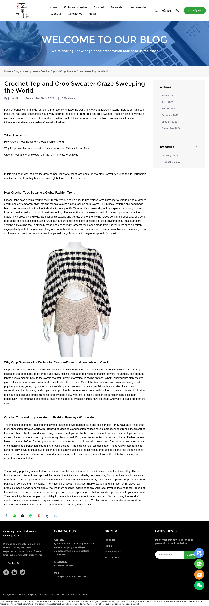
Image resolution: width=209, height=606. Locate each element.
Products (109, 540)
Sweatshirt (118, 7)
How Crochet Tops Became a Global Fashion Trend (34, 141)
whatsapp (31, 516)
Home (53, 7)
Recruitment (111, 558)
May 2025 (167, 95)
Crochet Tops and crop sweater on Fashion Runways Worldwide (41, 154)
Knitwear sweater (75, 7)
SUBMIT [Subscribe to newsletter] (191, 555)
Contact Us (75, 13)
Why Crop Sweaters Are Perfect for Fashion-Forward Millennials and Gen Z (47, 148)
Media (108, 546)
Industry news (30, 71)
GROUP (110, 532)
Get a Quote (195, 10)
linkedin (55, 516)
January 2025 (169, 121)
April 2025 (167, 102)
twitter (23, 516)
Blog (16, 71)
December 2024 (171, 128)
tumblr (47, 516)
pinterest (39, 516)
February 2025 (170, 115)
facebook (6, 516)
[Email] (169, 556)
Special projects (113, 552)
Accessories (138, 7)
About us (55, 13)
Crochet (99, 7)
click (104, 43)
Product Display (171, 161)
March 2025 (168, 108)
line (14, 516)
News (92, 13)
